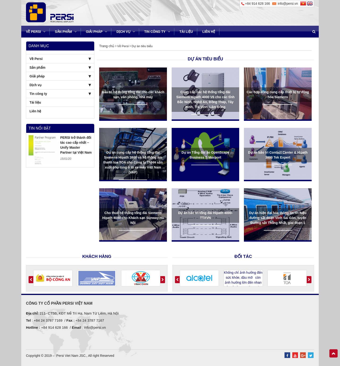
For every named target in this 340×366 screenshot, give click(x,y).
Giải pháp (96, 32)
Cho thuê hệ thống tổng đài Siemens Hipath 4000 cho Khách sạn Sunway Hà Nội (133, 218)
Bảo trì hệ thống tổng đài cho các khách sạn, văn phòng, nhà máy (133, 94)
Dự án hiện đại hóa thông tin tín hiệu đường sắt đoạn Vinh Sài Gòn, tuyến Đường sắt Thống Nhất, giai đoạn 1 (277, 218)
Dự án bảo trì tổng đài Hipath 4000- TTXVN (205, 215)
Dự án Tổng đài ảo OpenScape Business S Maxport (205, 155)
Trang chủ (106, 46)
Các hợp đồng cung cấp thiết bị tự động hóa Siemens (278, 94)
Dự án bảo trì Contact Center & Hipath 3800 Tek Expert (278, 155)
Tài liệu (186, 32)
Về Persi (35, 32)
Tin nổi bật (40, 128)
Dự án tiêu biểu (142, 46)
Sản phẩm (65, 32)
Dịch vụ (125, 32)
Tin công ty (157, 32)
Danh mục (39, 46)
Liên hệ (208, 32)
